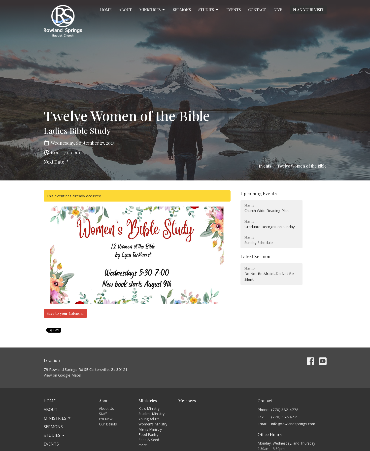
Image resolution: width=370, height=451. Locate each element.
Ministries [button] (57, 418)
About (125, 9)
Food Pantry (148, 434)
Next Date (57, 162)
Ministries (152, 9)
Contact (257, 9)
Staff (102, 413)
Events (233, 9)
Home (105, 9)
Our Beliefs (108, 424)
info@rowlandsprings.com (293, 423)
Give (277, 9)
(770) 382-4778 (285, 409)
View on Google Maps (62, 375)
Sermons (182, 9)
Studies (208, 9)
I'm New (105, 418)
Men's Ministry (150, 429)
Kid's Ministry (149, 408)
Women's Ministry (152, 424)
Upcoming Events (258, 194)
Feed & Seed (148, 439)
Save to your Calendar (65, 313)
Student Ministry (151, 413)
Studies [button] (54, 435)
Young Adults (149, 418)
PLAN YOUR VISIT (308, 9)
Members (187, 400)
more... (144, 445)
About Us (106, 408)
